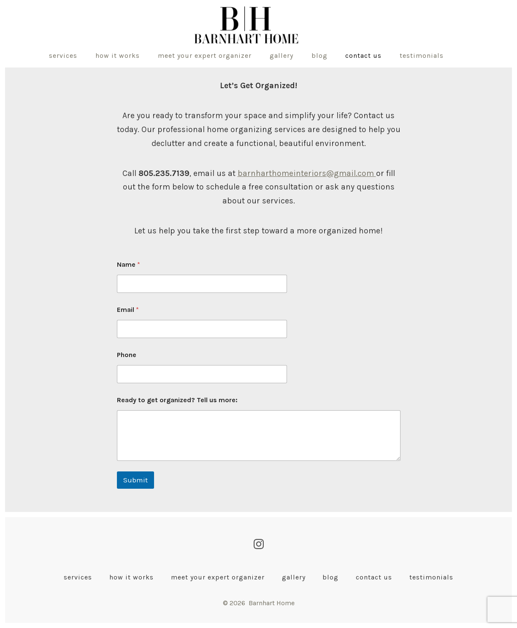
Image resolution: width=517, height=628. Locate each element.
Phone (126, 355)
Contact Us (363, 55)
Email (128, 310)
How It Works (117, 55)
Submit (135, 480)
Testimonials (422, 55)
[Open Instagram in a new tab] (258, 544)
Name (128, 264)
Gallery (281, 55)
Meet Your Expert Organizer (205, 55)
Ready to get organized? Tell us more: (177, 400)
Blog (319, 55)
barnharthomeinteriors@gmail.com (307, 173)
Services (63, 55)
